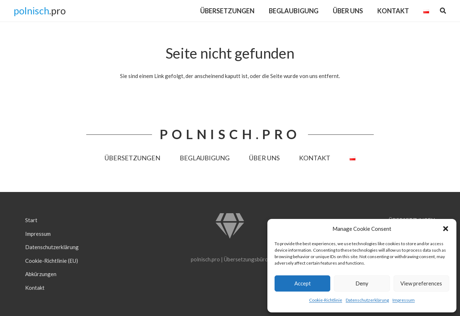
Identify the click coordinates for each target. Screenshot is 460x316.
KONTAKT (314, 158)
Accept (302, 283)
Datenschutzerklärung (367, 300)
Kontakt (35, 287)
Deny (361, 283)
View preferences (421, 283)
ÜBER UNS (264, 158)
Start (31, 220)
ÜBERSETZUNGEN (132, 158)
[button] (445, 228)
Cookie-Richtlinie (325, 300)
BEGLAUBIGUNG (205, 158)
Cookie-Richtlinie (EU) (51, 260)
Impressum (403, 300)
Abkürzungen (40, 274)
